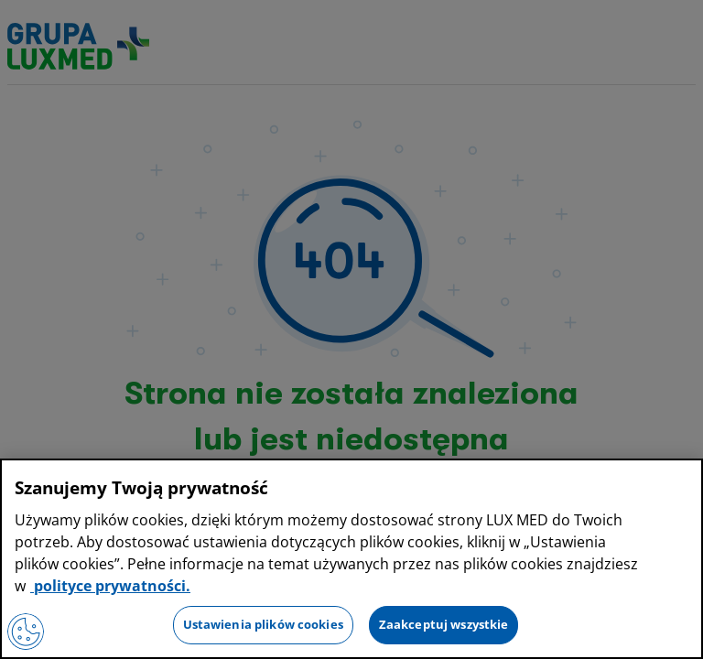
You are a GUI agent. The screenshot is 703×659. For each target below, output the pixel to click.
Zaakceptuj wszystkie (444, 624)
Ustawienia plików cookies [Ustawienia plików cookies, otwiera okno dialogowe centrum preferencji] (263, 624)
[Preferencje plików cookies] (25, 631)
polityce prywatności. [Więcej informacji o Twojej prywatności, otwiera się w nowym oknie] (110, 586)
